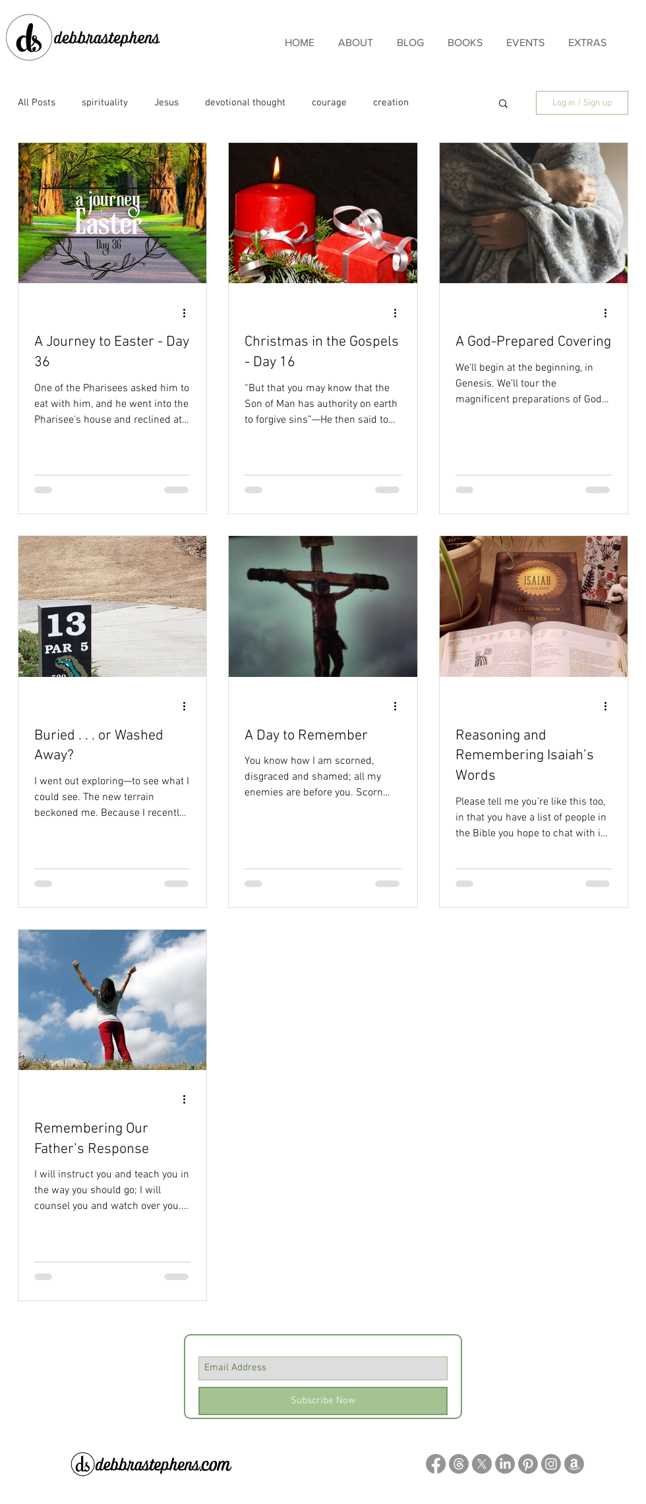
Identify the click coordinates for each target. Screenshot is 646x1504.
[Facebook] (436, 1464)
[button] (503, 104)
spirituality (105, 103)
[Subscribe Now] (323, 1401)
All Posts (36, 103)
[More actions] (188, 313)
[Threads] (459, 1464)
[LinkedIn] (505, 1464)
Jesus (166, 103)
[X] (482, 1464)
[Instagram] (551, 1464)
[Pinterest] (528, 1464)
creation (391, 103)
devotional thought (245, 103)
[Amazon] (574, 1464)
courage (329, 103)
